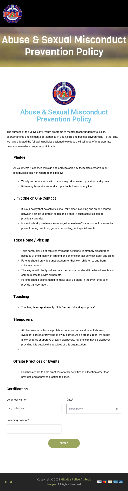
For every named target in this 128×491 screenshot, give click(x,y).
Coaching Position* (18, 420)
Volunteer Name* (17, 399)
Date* (69, 399)
